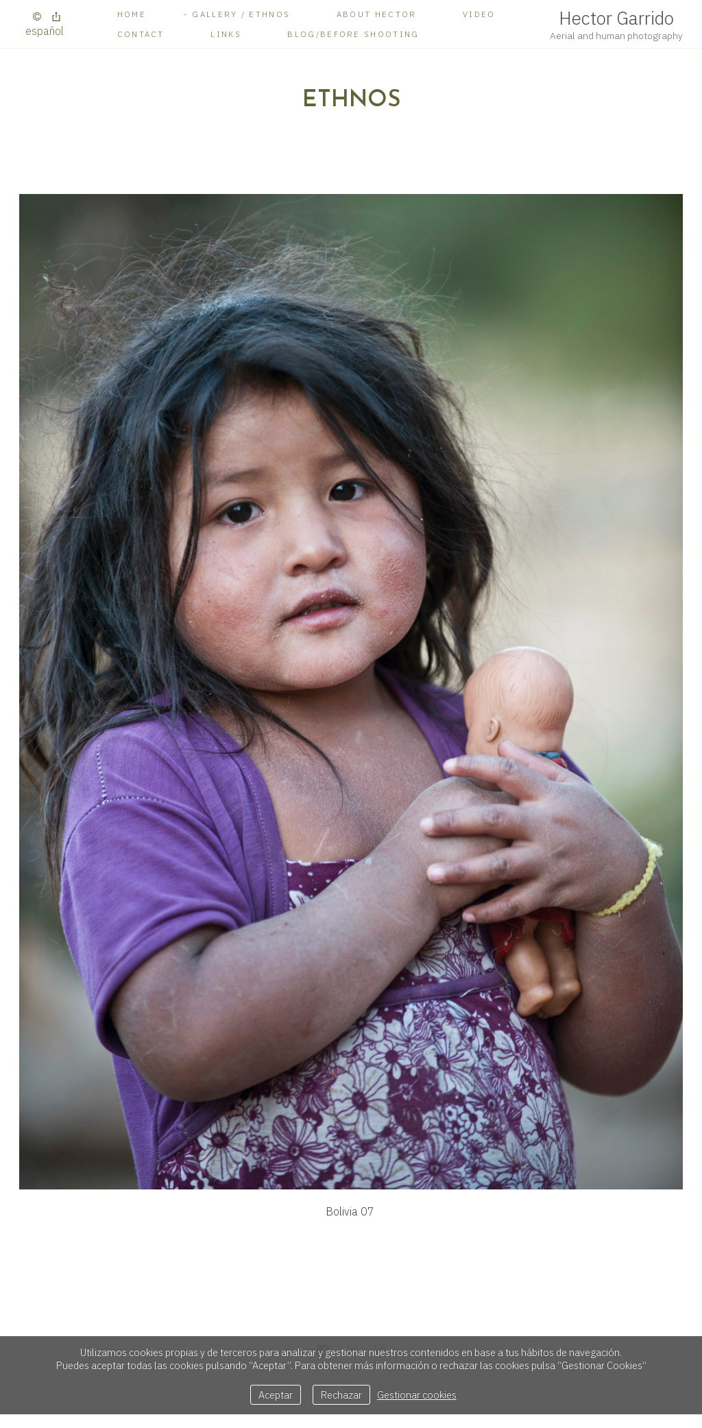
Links (225, 34)
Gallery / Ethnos (241, 14)
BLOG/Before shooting (353, 34)
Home (131, 14)
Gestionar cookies (417, 1394)
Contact (141, 34)
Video (479, 14)
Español (44, 31)
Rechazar (341, 1394)
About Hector (377, 14)
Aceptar (275, 1394)
